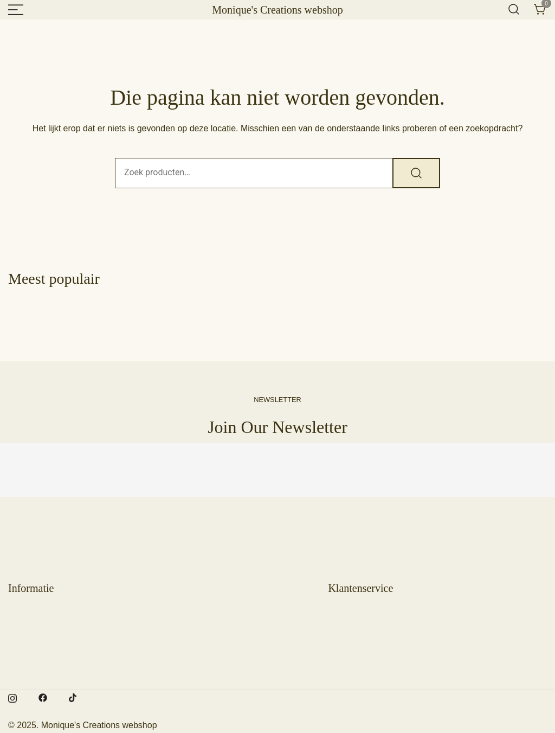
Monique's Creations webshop (277, 10)
